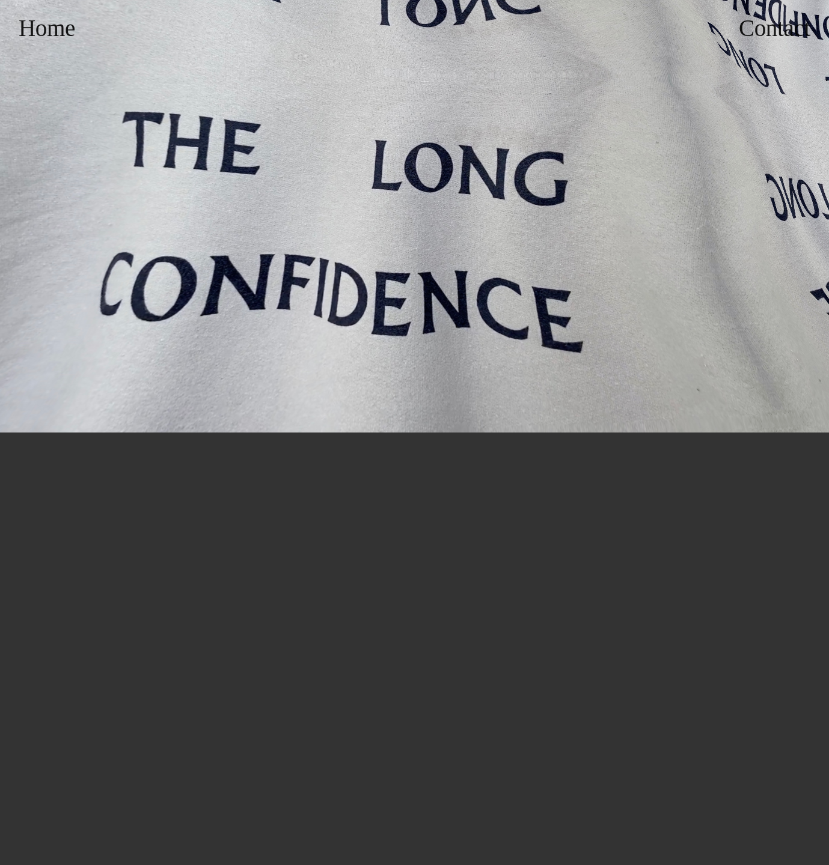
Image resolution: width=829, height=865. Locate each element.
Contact (774, 28)
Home (47, 28)
